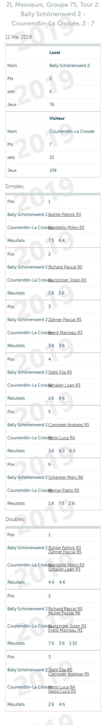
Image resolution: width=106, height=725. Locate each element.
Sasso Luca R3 (62, 691)
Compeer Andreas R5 (68, 425)
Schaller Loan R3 (64, 385)
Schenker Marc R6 (65, 477)
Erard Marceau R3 (65, 332)
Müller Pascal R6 (64, 613)
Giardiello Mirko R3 (66, 227)
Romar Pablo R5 (63, 490)
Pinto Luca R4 (61, 438)
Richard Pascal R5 (65, 267)
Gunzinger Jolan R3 (67, 280)
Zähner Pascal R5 (64, 319)
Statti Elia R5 (60, 372)
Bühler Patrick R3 (64, 214)
